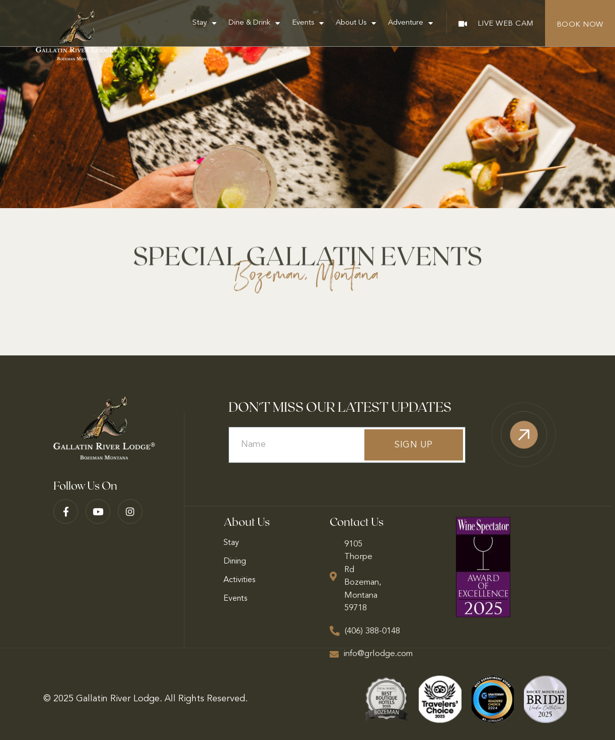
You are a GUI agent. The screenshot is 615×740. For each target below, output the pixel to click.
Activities (239, 580)
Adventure (410, 23)
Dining (234, 562)
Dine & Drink (254, 23)
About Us (356, 23)
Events (308, 23)
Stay (204, 23)
